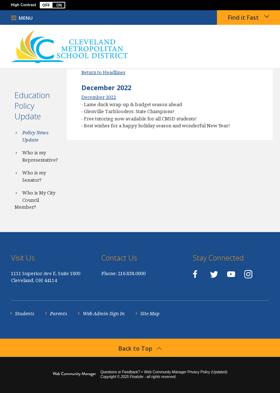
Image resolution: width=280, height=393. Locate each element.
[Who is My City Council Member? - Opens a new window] (37, 200)
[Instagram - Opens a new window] (248, 274)
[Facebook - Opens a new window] (195, 274)
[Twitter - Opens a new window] (214, 274)
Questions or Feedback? (120, 372)
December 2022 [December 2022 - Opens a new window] (98, 97)
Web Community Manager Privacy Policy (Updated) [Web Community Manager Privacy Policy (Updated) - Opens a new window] (185, 372)
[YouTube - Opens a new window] (231, 274)
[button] (52, 5)
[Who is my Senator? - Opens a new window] (37, 176)
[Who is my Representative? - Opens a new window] (37, 156)
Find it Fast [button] (243, 18)
